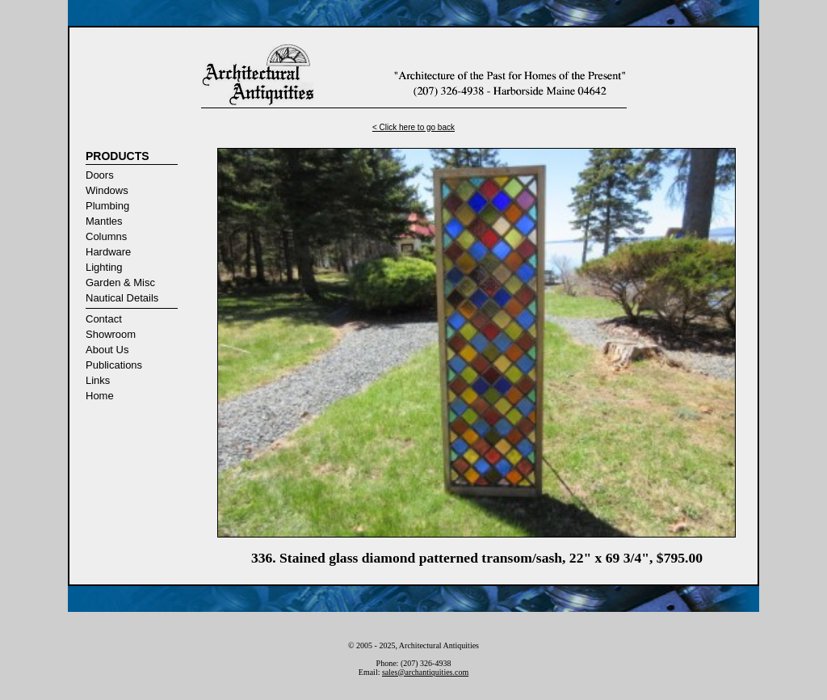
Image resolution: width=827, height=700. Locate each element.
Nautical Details (122, 298)
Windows (107, 190)
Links (98, 380)
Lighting (104, 267)
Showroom (111, 334)
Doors (100, 175)
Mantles (104, 221)
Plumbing (107, 206)
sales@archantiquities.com (425, 672)
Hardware (108, 252)
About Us (107, 350)
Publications (114, 365)
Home (100, 396)
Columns (106, 236)
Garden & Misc (120, 282)
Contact (104, 319)
